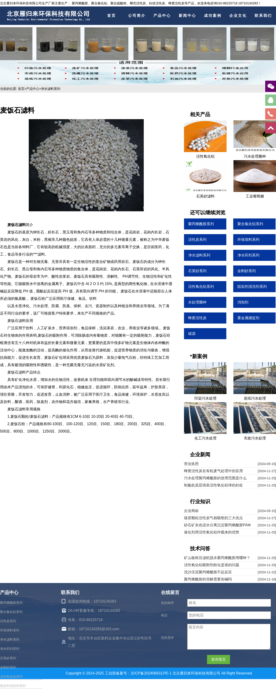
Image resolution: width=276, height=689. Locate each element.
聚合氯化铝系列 (11, 612)
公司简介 (137, 16)
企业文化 (238, 16)
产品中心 (162, 16)
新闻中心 (187, 16)
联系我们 (263, 16)
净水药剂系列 (9, 649)
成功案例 (212, 16)
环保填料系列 (9, 630)
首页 (111, 16)
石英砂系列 (8, 658)
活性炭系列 (8, 621)
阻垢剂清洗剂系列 (13, 686)
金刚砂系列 (8, 667)
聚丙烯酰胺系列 (11, 602)
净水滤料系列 (50, 89)
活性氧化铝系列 (11, 676)
